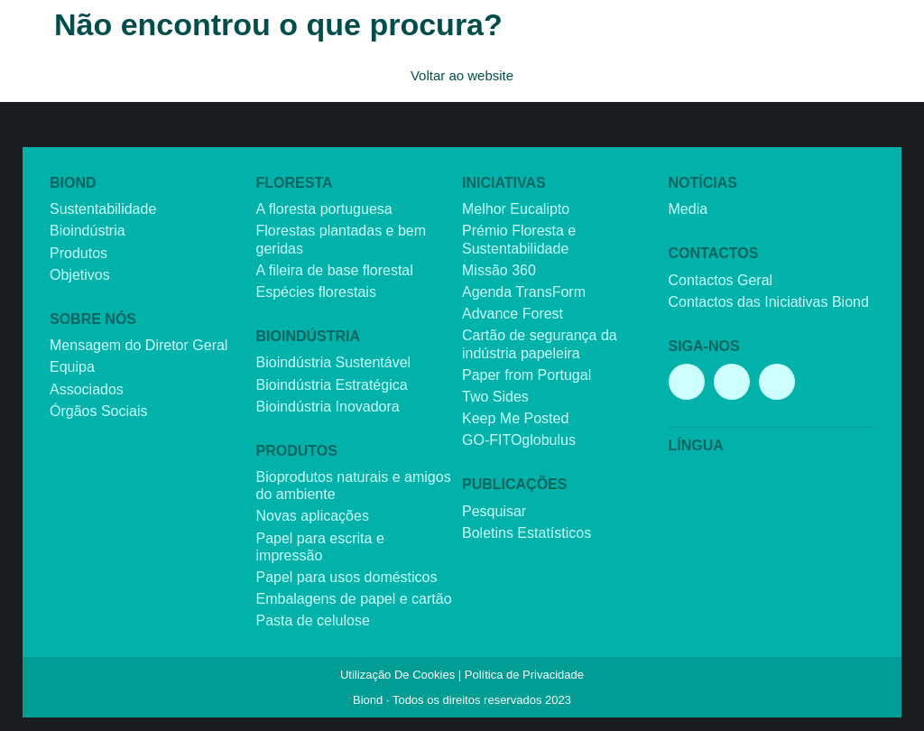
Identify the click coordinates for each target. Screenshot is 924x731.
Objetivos (80, 274)
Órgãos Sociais (99, 411)
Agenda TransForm (524, 292)
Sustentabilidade (103, 209)
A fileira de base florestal (334, 270)
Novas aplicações (312, 515)
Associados (87, 389)
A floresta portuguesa (324, 209)
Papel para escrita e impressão (320, 547)
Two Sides (495, 396)
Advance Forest (512, 313)
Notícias (703, 182)
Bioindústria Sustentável (333, 362)
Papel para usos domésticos (347, 577)
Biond (73, 182)
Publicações (514, 484)
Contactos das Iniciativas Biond (769, 302)
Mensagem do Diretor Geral (138, 345)
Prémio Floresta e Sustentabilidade (519, 239)
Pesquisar (494, 511)
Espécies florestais (316, 292)
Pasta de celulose (313, 620)
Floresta (294, 182)
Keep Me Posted (515, 418)
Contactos (714, 253)
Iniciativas (504, 182)
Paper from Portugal (526, 375)
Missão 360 (499, 270)
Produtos (78, 253)
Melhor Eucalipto (515, 209)
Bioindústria (87, 230)
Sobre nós (93, 319)
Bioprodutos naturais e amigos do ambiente (353, 485)
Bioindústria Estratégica (332, 385)
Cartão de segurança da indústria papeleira (539, 344)
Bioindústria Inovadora (328, 406)
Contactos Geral (721, 280)
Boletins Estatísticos (526, 533)
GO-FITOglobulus (519, 440)
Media (688, 209)
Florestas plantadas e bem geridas (341, 239)
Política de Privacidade (524, 674)
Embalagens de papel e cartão (354, 598)
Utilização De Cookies (397, 674)
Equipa (72, 367)
